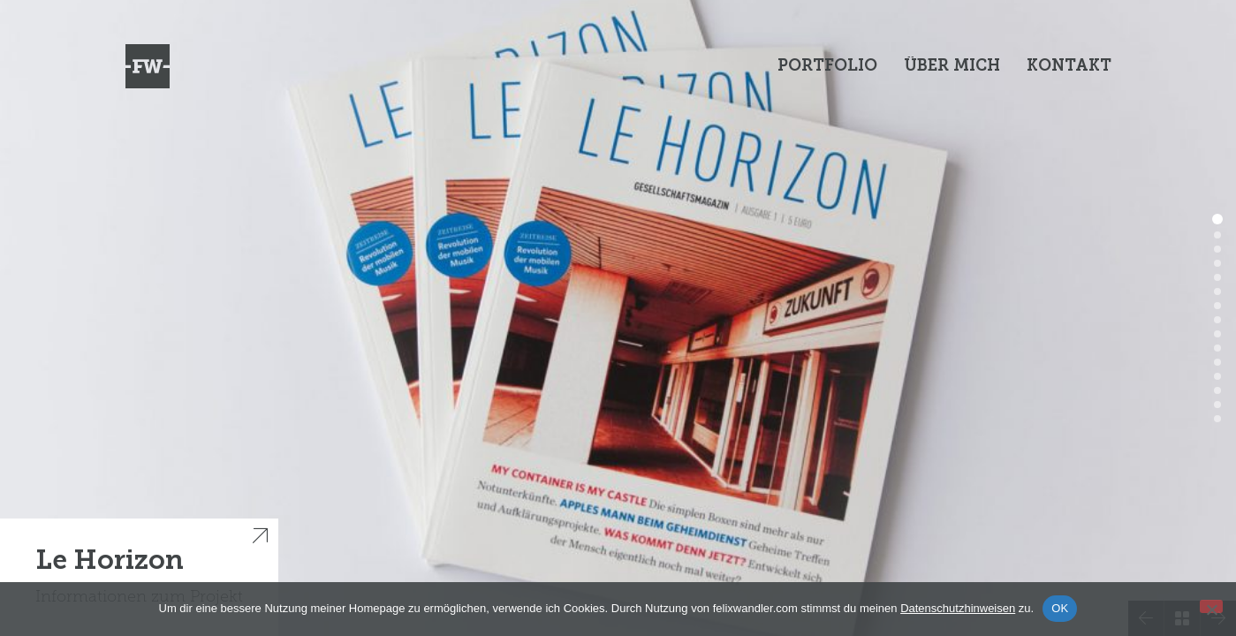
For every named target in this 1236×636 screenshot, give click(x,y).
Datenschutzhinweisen (957, 608)
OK (1059, 608)
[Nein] (1211, 606)
